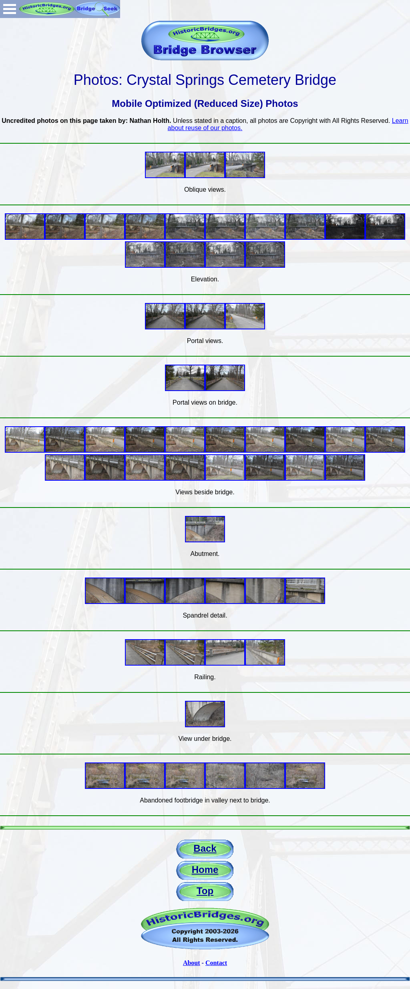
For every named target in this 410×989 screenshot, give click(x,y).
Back (204, 848)
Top (205, 890)
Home (205, 869)
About (191, 962)
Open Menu (9, 9)
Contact (216, 962)
